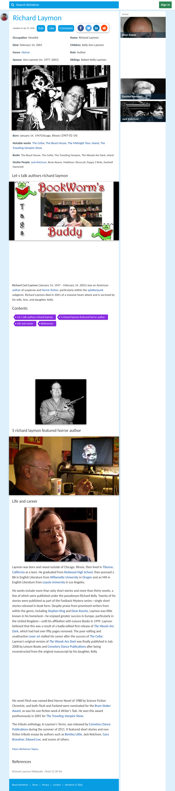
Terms (35, 784)
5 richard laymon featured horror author (83, 317)
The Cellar (38, 143)
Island (95, 143)
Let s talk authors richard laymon (35, 317)
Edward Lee (33, 739)
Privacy (45, 784)
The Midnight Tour (79, 143)
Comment (66, 28)
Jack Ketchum (39, 162)
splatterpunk (95, 290)
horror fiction (50, 290)
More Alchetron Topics (25, 749)
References (47, 323)
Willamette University (64, 577)
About (20, 784)
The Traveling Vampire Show (64, 716)
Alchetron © (74, 784)
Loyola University (54, 582)
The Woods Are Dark (62, 641)
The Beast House (56, 143)
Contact (57, 784)
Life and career (25, 323)
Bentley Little (73, 734)
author (16, 290)
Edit (40, 28)
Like (51, 28)
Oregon (87, 577)
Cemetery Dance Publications (67, 647)
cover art (34, 636)
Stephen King (56, 611)
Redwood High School (78, 572)
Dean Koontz (80, 611)
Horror (26, 52)
